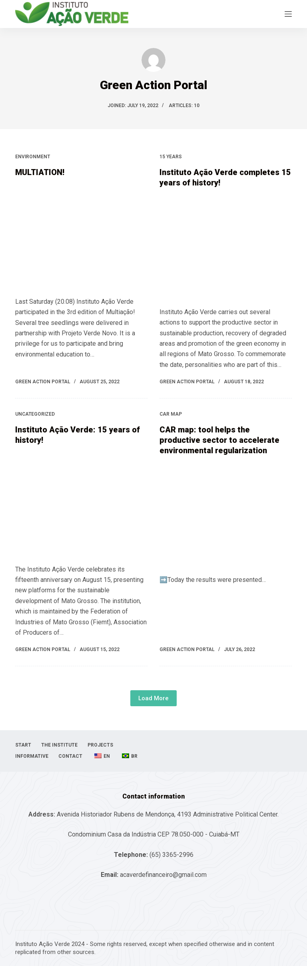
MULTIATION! (39, 172)
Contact (70, 756)
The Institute (59, 745)
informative (31, 756)
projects (100, 745)
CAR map (170, 414)
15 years (170, 156)
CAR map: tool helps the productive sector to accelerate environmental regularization (219, 440)
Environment (32, 156)
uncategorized (35, 414)
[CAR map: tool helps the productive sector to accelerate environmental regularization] (225, 513)
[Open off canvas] (288, 14)
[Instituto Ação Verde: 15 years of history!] (81, 502)
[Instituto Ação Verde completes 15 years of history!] (225, 245)
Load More (153, 698)
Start (23, 745)
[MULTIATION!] (81, 235)
